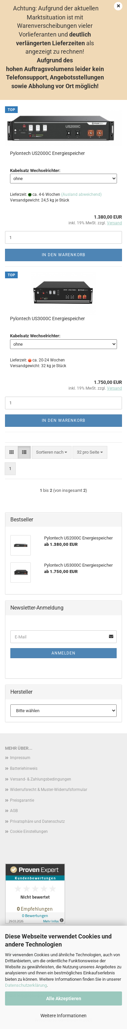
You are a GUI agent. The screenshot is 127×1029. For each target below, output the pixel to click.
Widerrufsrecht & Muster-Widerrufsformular (48, 789)
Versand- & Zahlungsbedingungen (40, 779)
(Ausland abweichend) (81, 194)
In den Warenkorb (63, 254)
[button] (11, 452)
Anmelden (63, 653)
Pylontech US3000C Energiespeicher (47, 318)
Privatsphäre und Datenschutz (37, 821)
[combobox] (52, 452)
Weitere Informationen (63, 1015)
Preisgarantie (22, 800)
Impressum (20, 757)
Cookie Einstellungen (29, 831)
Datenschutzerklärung (26, 985)
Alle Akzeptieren (63, 998)
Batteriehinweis (23, 768)
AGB (14, 810)
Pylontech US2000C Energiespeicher (47, 153)
